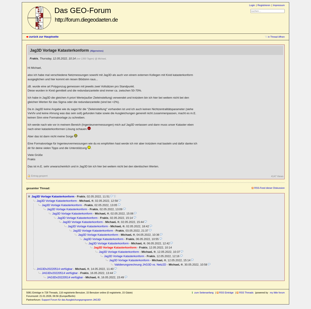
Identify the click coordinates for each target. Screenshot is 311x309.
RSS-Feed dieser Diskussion (269, 188)
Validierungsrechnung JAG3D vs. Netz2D (140, 264)
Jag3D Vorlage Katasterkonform (53, 196)
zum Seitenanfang (204, 292)
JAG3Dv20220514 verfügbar (55, 269)
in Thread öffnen (276, 36)
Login (252, 5)
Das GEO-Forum (86, 14)
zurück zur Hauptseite (44, 36)
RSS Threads (246, 292)
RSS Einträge (226, 292)
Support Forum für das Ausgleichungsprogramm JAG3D (70, 299)
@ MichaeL (100, 58)
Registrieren (263, 5)
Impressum (279, 5)
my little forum (277, 292)
